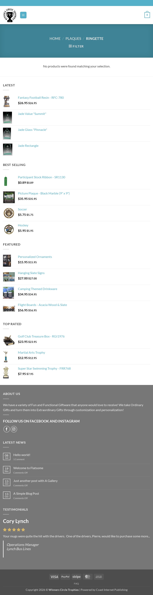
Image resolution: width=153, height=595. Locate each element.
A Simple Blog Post (26, 493)
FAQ (76, 583)
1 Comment (21, 459)
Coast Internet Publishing (112, 589)
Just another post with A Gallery (35, 481)
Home (55, 38)
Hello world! (21, 455)
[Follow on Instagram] (14, 429)
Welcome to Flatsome (28, 468)
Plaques (73, 38)
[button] (23, 15)
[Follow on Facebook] (6, 429)
